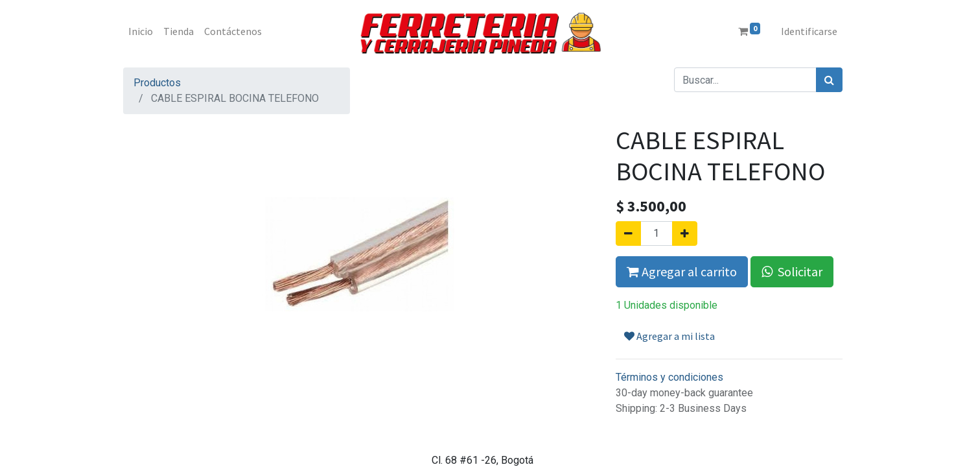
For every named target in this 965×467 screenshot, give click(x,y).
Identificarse (809, 31)
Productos (157, 83)
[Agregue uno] (684, 233)
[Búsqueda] (829, 79)
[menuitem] (140, 31)
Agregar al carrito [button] (682, 271)
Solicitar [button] (792, 271)
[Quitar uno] (628, 233)
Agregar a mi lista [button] (669, 335)
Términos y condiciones (669, 377)
